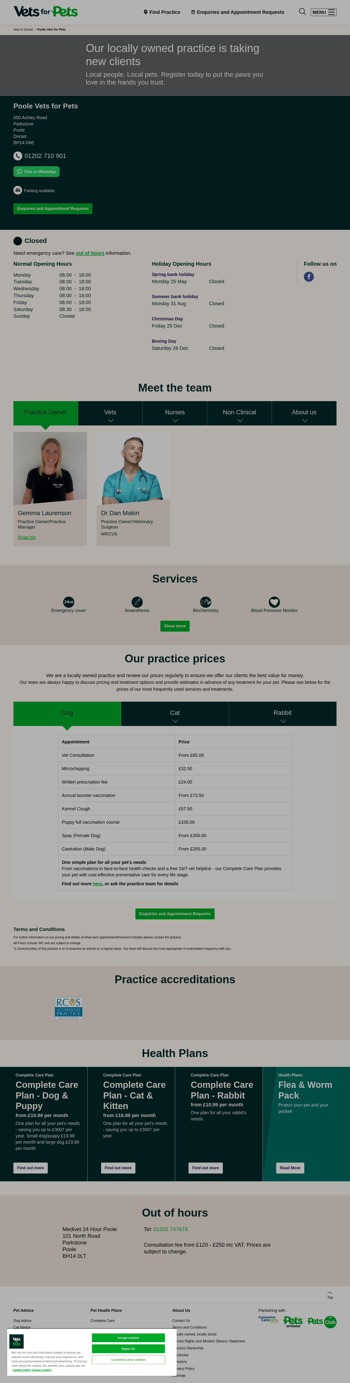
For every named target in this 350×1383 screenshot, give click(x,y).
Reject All (128, 1348)
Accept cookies (128, 1337)
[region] (92, 1352)
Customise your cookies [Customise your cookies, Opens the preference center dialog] (128, 1359)
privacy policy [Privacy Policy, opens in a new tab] (42, 1370)
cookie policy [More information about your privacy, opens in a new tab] (22, 1370)
